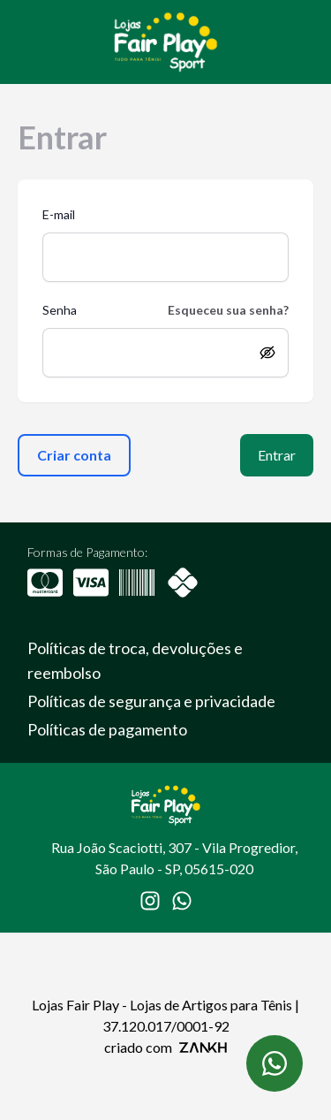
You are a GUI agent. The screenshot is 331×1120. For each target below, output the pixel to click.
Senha (59, 309)
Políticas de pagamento (107, 729)
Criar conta (74, 454)
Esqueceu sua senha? (228, 309)
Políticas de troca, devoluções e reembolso (135, 660)
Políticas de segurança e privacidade (151, 701)
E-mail (58, 214)
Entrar (277, 454)
